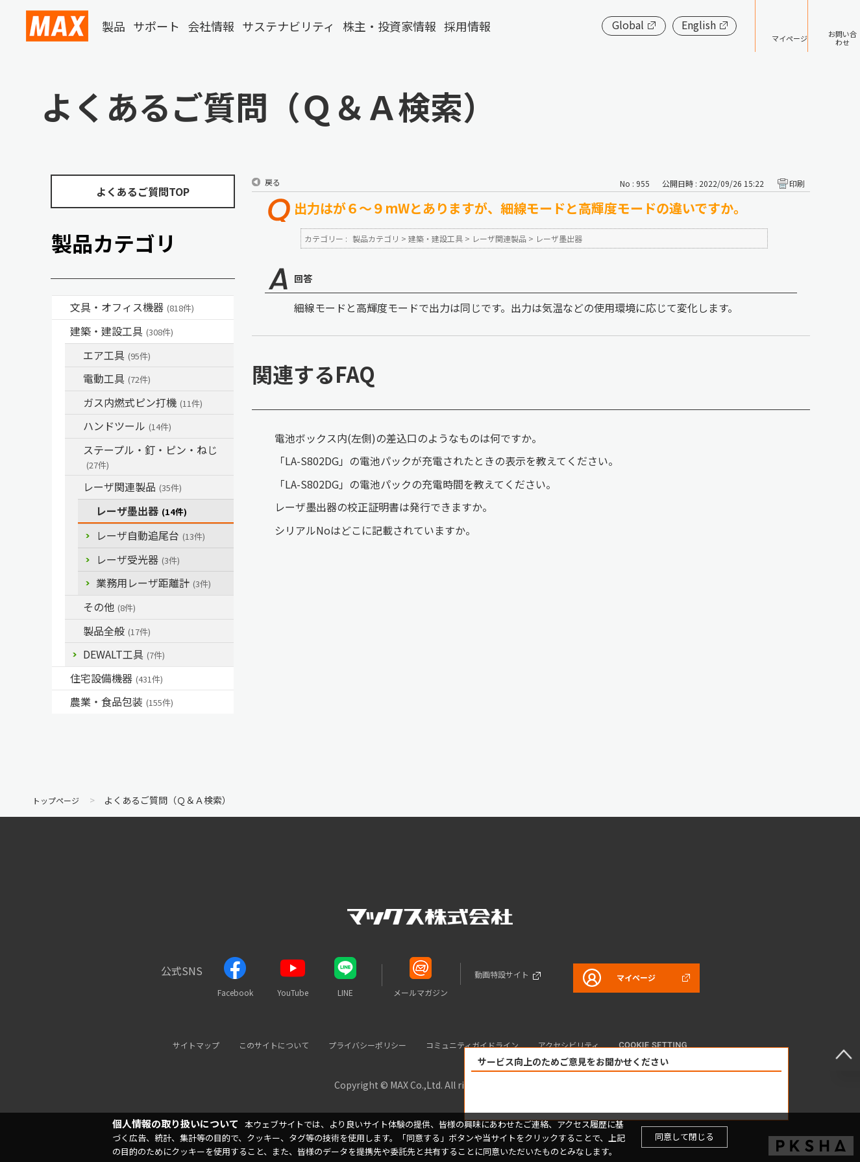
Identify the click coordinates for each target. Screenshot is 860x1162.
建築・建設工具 (121, 331)
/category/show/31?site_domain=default (74, 450)
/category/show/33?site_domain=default (74, 402)
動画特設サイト (487, 973)
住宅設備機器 (116, 678)
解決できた (552, 1096)
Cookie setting (697, 1045)
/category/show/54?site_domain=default (74, 355)
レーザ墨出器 (141, 510)
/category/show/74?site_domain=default (74, 426)
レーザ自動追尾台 (150, 535)
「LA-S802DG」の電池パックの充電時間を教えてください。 (415, 484)
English (658, 24)
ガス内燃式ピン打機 (143, 402)
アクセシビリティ (605, 1044)
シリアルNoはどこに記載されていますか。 (375, 530)
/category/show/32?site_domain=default (74, 487)
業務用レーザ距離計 (153, 582)
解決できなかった (701, 1096)
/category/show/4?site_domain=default (61, 307)
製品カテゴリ (375, 238)
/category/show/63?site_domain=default (74, 378)
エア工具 (117, 355)
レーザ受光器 (138, 559)
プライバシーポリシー (363, 1044)
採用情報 (467, 26)
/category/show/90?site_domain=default (74, 631)
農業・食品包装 (121, 701)
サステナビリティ (288, 26)
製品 (113, 26)
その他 (109, 606)
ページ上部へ (834, 1045)
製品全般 (117, 630)
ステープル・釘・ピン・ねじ (150, 456)
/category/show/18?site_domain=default (61, 331)
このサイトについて (251, 1044)
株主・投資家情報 (389, 26)
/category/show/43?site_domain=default (61, 702)
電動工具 (117, 378)
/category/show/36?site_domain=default (61, 678)
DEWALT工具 (124, 654)
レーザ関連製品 (132, 486)
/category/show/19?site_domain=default (74, 607)
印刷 (797, 183)
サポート (156, 26)
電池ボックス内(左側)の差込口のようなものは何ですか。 (408, 438)
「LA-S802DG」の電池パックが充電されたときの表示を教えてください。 (447, 460)
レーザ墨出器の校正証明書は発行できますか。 (384, 506)
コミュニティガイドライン (489, 1044)
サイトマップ (158, 1044)
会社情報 (211, 26)
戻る (272, 182)
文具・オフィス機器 (132, 307)
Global (588, 24)
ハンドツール (127, 425)
